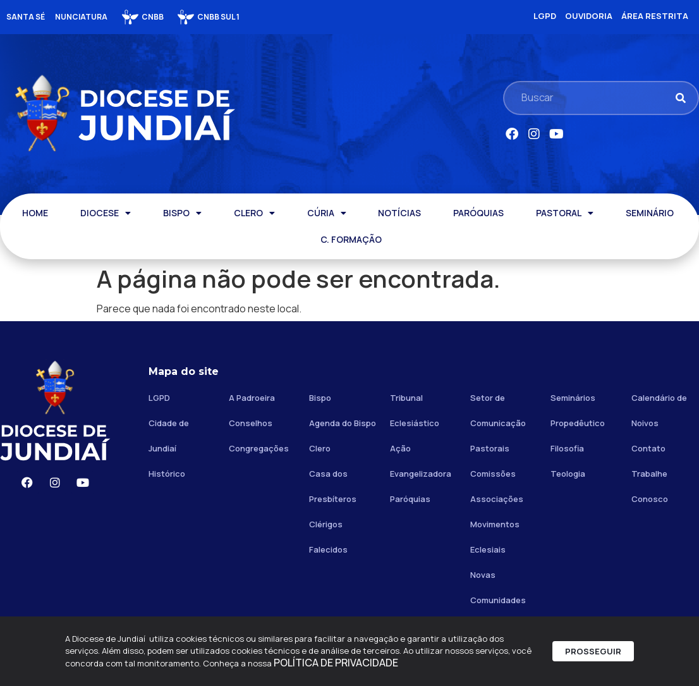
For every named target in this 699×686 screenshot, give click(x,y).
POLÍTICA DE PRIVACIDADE (336, 666)
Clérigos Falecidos (328, 536)
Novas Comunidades (498, 587)
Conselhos (250, 423)
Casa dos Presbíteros (332, 486)
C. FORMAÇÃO (351, 239)
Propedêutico (577, 423)
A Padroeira (252, 397)
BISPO (182, 213)
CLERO (254, 213)
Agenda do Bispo (342, 423)
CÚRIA (326, 213)
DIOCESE (105, 213)
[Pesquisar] (680, 97)
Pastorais (489, 448)
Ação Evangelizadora (420, 461)
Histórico (167, 473)
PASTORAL (564, 213)
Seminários (572, 397)
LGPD (159, 397)
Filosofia (567, 448)
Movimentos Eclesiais (495, 536)
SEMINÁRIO (650, 213)
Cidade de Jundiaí (169, 435)
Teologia (567, 473)
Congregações (259, 448)
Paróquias (410, 499)
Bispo (320, 397)
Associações (496, 499)
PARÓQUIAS (478, 213)
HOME (35, 213)
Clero (320, 448)
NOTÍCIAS (399, 213)
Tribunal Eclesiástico (414, 410)
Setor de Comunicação (498, 410)
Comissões (493, 473)
